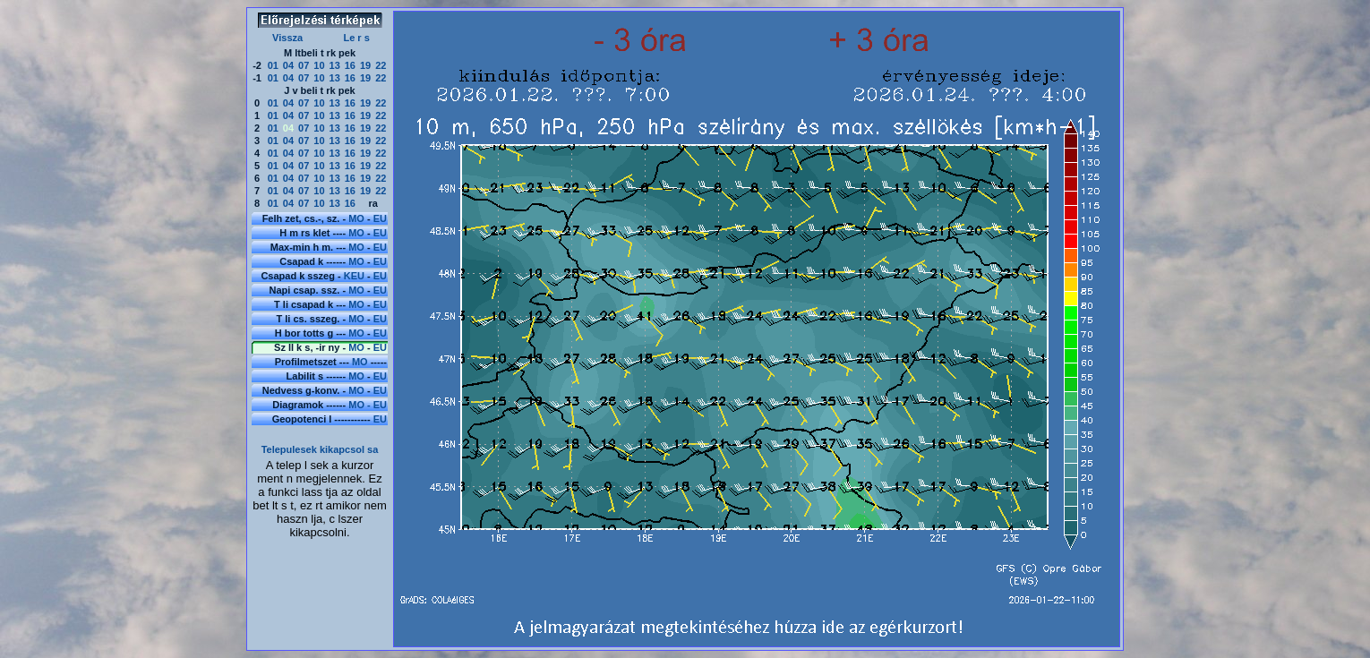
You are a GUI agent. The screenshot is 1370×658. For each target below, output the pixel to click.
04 (288, 65)
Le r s (356, 37)
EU (380, 218)
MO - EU (367, 404)
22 (380, 65)
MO (356, 218)
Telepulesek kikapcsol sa (320, 449)
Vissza (287, 37)
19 (365, 65)
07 (303, 65)
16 (350, 65)
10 (318, 65)
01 (273, 65)
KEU (354, 275)
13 (335, 65)
